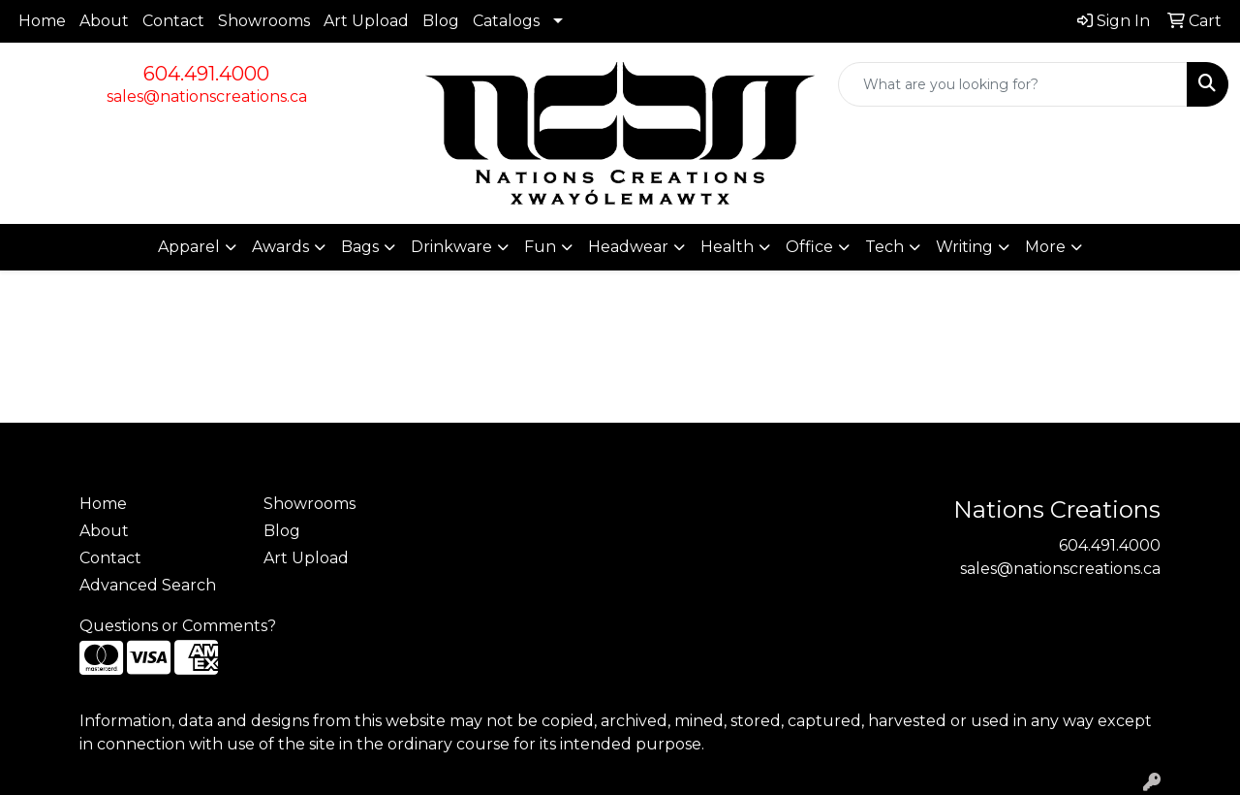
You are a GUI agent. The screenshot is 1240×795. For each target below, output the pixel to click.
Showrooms (264, 21)
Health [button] (727, 247)
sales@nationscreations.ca (207, 96)
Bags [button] (360, 247)
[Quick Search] (1013, 84)
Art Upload (366, 21)
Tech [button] (884, 247)
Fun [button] (540, 247)
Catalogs (506, 21)
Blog (440, 21)
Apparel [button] (189, 247)
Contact (173, 21)
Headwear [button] (628, 247)
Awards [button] (280, 247)
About (104, 21)
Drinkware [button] (451, 247)
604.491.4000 (206, 73)
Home (42, 21)
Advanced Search (147, 585)
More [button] (1045, 247)
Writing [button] (964, 247)
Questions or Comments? (177, 626)
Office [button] (809, 247)
